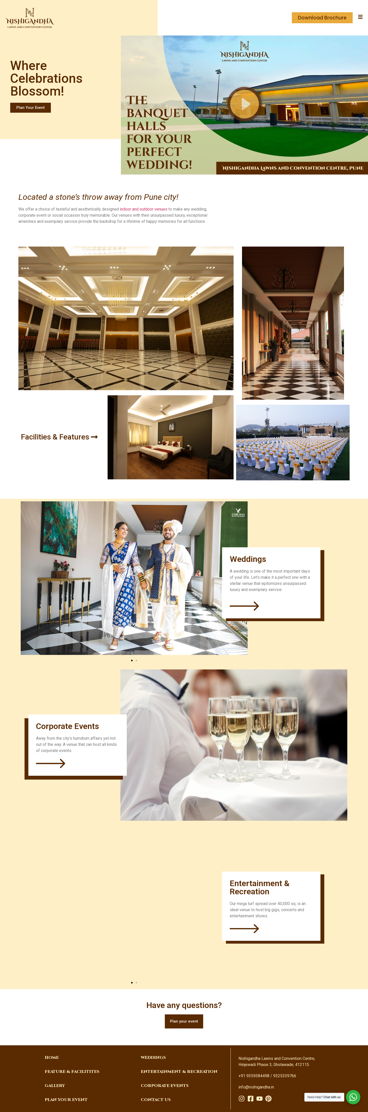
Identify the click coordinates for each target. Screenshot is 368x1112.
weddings (153, 1057)
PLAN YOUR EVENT (66, 1100)
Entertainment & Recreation (179, 1071)
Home (52, 1057)
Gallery (55, 1085)
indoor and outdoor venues (143, 209)
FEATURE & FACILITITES (72, 1071)
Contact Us (156, 1100)
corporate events (165, 1085)
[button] (244, 105)
